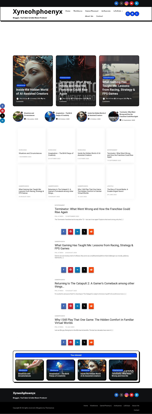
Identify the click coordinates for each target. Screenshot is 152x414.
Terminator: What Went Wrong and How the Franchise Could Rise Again (75, 88)
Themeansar (49, 408)
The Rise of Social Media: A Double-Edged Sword (117, 190)
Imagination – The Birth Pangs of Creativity (64, 114)
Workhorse (77, 11)
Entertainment (65, 78)
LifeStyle (118, 11)
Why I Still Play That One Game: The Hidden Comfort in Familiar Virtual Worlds (90, 191)
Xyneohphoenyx (38, 11)
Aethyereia (106, 11)
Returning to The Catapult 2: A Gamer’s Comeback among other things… (60, 191)
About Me (89, 16)
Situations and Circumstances (29, 114)
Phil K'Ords (22, 99)
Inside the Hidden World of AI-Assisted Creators (31, 89)
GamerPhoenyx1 (91, 11)
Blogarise (39, 408)
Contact (99, 16)
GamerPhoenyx (108, 78)
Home (67, 11)
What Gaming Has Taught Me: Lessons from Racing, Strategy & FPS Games (118, 88)
